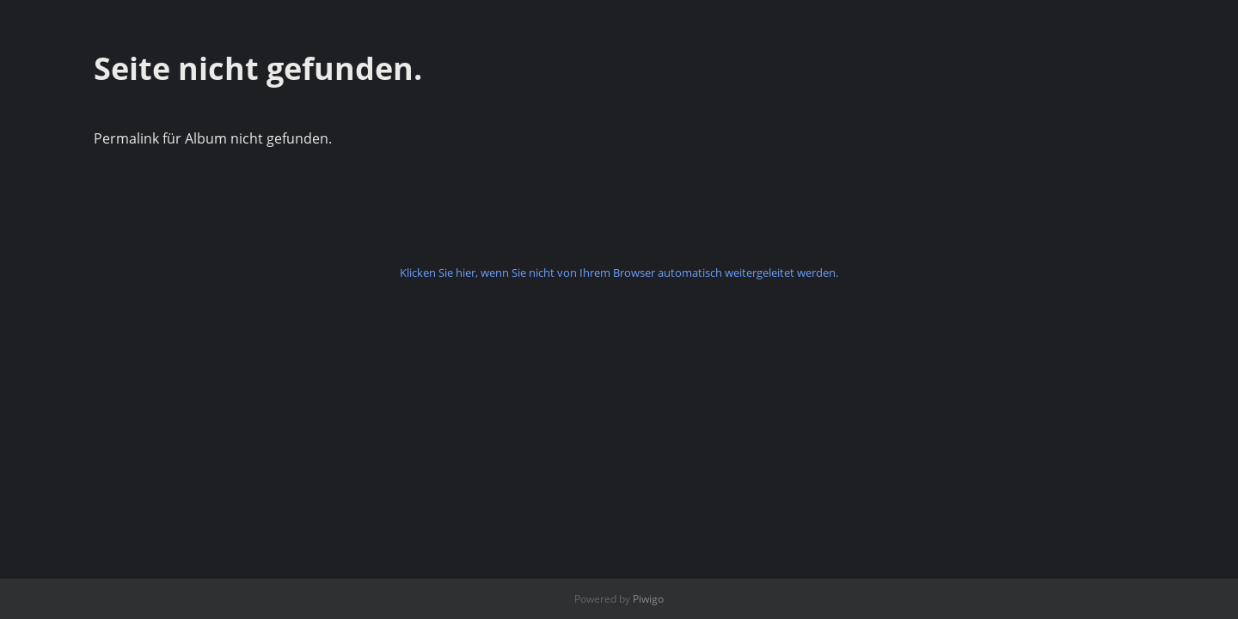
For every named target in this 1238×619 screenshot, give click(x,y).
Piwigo (648, 598)
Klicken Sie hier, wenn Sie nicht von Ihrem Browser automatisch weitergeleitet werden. (619, 272)
